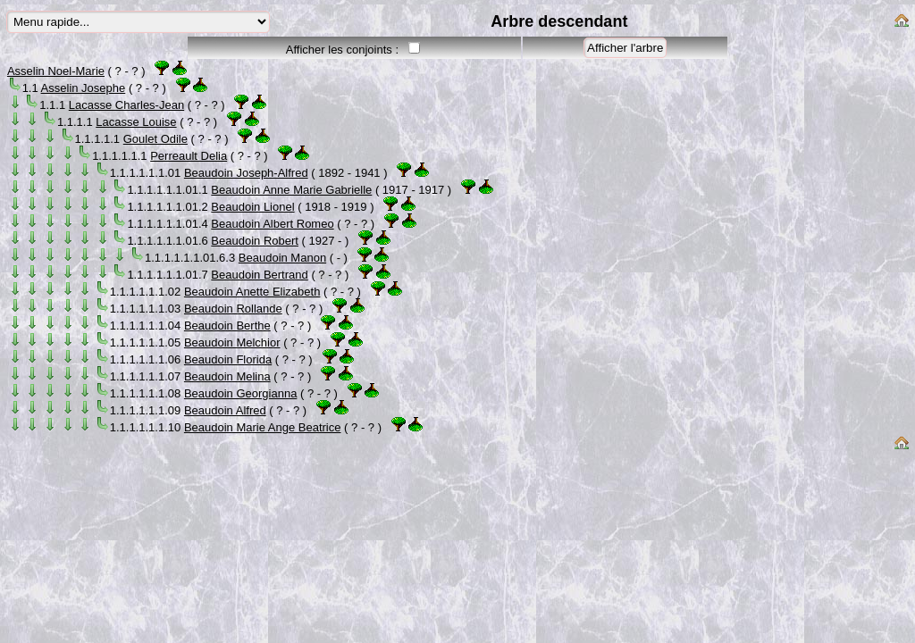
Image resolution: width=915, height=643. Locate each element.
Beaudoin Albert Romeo (272, 223)
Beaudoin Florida (228, 359)
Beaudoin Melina (227, 376)
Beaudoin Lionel (252, 206)
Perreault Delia (188, 156)
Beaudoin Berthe (227, 325)
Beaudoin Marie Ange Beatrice (262, 427)
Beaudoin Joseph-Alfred (246, 173)
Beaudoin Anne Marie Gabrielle (291, 189)
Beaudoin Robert (254, 240)
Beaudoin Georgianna (241, 393)
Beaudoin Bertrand (259, 274)
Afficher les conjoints (339, 49)
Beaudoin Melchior (232, 342)
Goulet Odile (155, 139)
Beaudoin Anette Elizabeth (252, 291)
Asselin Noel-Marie (56, 71)
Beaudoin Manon (282, 257)
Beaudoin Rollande (233, 308)
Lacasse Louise (136, 122)
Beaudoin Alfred (225, 410)
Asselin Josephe (83, 88)
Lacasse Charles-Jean (126, 105)
